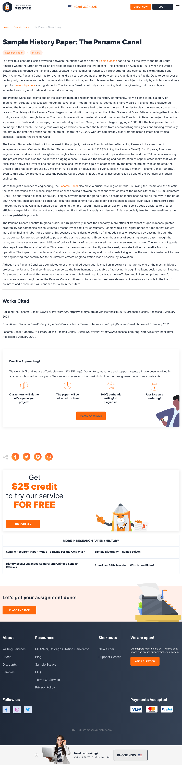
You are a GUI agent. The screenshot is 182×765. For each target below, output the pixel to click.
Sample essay (21, 27)
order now (141, 6)
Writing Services (14, 649)
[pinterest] (39, 457)
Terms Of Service (47, 680)
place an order (91, 415)
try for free (23, 523)
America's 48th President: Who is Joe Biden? (124, 565)
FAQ (38, 672)
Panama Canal (68, 186)
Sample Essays (45, 664)
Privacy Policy (45, 687)
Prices (7, 657)
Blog (38, 657)
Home (6, 27)
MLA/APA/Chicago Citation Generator (62, 649)
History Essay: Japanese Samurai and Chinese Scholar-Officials (42, 565)
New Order (106, 649)
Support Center (110, 657)
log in (162, 6)
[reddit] (50, 457)
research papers (25, 85)
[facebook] (17, 457)
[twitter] (28, 457)
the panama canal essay (47, 27)
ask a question (145, 661)
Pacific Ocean (108, 60)
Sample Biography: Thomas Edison (118, 551)
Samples (9, 672)
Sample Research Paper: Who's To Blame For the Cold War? (45, 551)
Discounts (10, 664)
